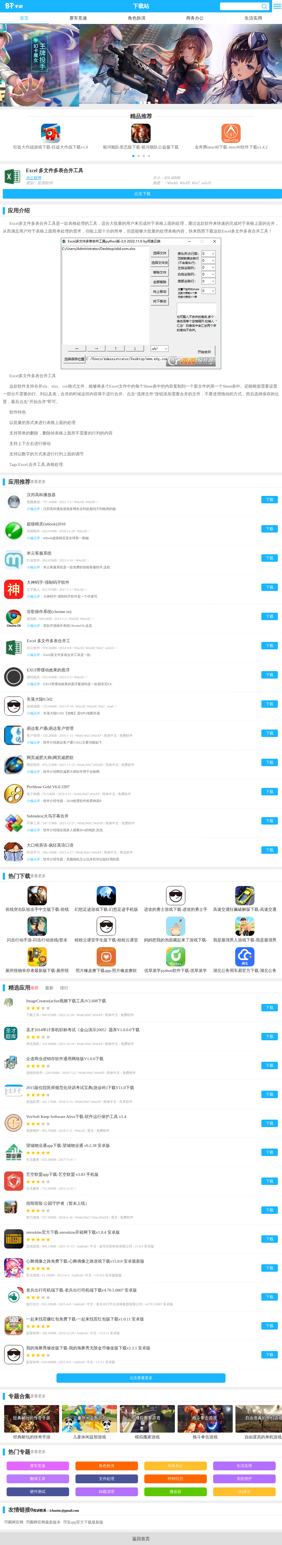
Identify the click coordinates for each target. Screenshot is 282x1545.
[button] (133, 156)
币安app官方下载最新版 (83, 1522)
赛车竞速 (78, 18)
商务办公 (195, 18)
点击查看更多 (141, 1378)
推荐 (34, 988)
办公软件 (33, 178)
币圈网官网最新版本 (43, 1522)
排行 (64, 988)
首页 (24, 18)
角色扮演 (136, 18)
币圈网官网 (13, 1522)
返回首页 (141, 1538)
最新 (49, 988)
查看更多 (38, 482)
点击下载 (142, 193)
